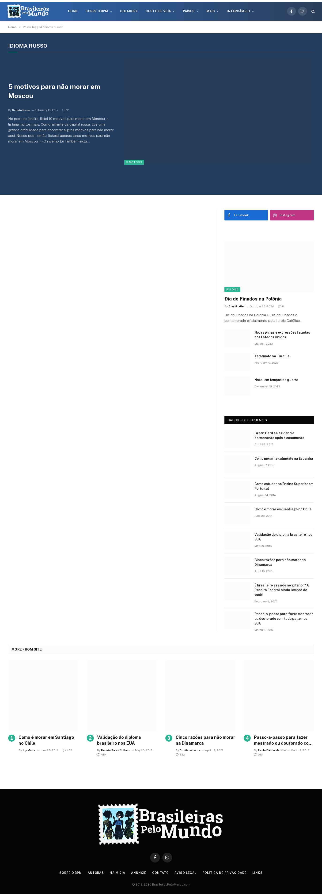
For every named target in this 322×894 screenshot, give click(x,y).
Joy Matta (29, 750)
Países (188, 11)
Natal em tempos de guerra (276, 380)
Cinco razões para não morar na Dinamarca (280, 562)
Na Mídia (117, 873)
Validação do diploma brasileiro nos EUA (283, 537)
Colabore (129, 11)
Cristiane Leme (190, 750)
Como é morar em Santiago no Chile (282, 509)
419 (101, 754)
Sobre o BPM (97, 11)
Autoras (95, 873)
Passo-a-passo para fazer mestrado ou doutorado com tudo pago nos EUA (283, 618)
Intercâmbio (238, 11)
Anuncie (139, 873)
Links (259, 873)
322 (180, 754)
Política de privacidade (225, 873)
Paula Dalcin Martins (272, 750)
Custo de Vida (158, 11)
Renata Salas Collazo (115, 750)
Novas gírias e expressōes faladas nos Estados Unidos (282, 335)
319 (258, 754)
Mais (210, 11)
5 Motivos (134, 162)
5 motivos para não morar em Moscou (57, 91)
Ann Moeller (236, 306)
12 (65, 110)
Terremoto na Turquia (272, 356)
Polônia (232, 289)
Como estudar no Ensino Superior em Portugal (283, 486)
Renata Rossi (21, 110)
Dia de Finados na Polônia (253, 299)
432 (67, 750)
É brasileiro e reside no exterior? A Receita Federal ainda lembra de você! (281, 590)
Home (73, 11)
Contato (161, 873)
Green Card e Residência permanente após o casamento (279, 435)
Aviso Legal (186, 873)
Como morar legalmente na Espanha (283, 458)
